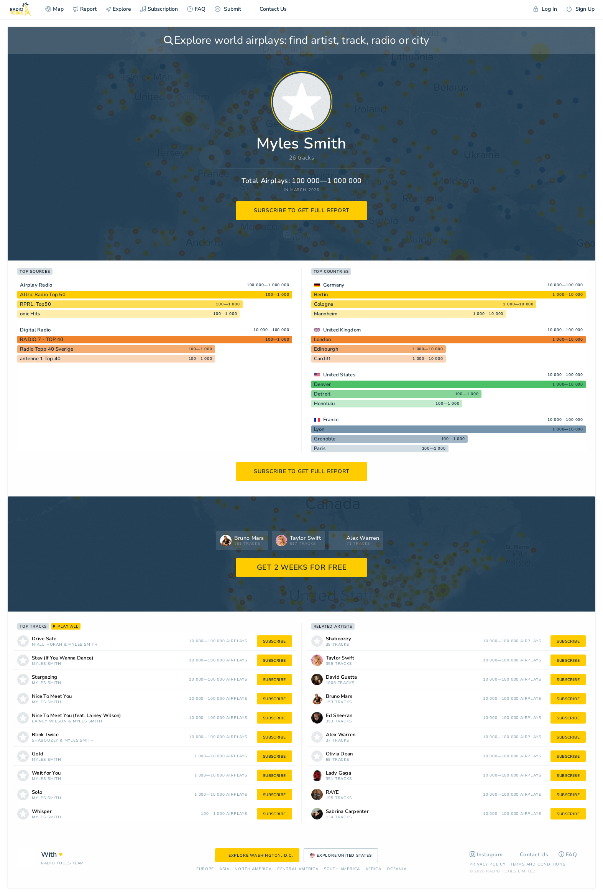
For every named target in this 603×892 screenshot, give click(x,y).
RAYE (332, 792)
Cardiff (322, 358)
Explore (118, 9)
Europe (205, 869)
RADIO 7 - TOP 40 (41, 339)
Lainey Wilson (49, 721)
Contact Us (268, 9)
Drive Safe (44, 639)
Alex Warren (341, 735)
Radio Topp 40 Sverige (46, 349)
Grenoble (325, 438)
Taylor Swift (340, 658)
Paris (319, 448)
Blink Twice (45, 735)
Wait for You (46, 773)
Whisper (42, 812)
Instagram (486, 854)
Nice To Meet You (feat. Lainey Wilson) (76, 716)
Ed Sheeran (339, 716)
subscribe (274, 641)
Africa (373, 869)
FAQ (196, 9)
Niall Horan (47, 645)
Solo (37, 792)
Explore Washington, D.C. (257, 855)
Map (54, 9)
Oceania (397, 869)
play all (66, 626)
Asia (224, 869)
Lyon (319, 429)
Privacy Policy (488, 864)
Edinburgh (326, 349)
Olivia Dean (339, 754)
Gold (37, 754)
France (331, 419)
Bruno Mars (339, 696)
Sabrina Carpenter (347, 812)
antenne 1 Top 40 (40, 358)
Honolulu (324, 403)
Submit (228, 9)
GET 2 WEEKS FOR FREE (302, 567)
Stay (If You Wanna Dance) (62, 658)
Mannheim (326, 313)
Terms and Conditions (537, 864)
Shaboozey (45, 741)
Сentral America (298, 869)
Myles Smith (83, 645)
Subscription (159, 9)
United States (339, 374)
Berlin (321, 294)
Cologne (324, 304)
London (322, 339)
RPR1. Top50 (35, 304)
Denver (322, 384)
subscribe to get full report (302, 210)
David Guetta (341, 677)
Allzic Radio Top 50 (43, 294)
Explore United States (341, 855)
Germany (334, 285)
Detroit (322, 394)
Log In (545, 9)
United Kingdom (342, 329)
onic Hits (30, 313)
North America (253, 869)
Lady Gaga (338, 773)
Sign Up (580, 9)
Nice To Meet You (52, 696)
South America (342, 869)
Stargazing (45, 677)
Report (85, 9)
